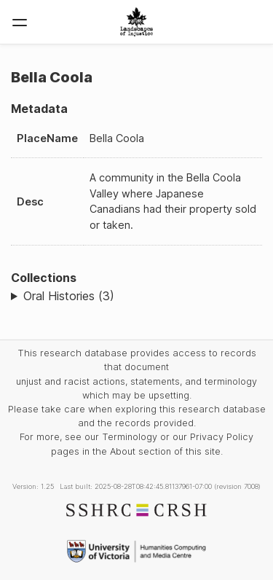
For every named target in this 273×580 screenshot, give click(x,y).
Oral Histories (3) (68, 296)
